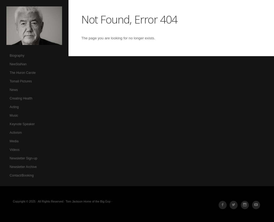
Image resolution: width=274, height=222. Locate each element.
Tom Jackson (34, 25)
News (14, 90)
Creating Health (21, 98)
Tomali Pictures (21, 81)
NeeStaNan (18, 64)
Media (14, 141)
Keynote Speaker (22, 124)
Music (14, 115)
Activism (16, 133)
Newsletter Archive (23, 167)
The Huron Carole (23, 73)
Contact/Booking (22, 175)
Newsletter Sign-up (23, 158)
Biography (17, 56)
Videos (15, 150)
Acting (14, 107)
